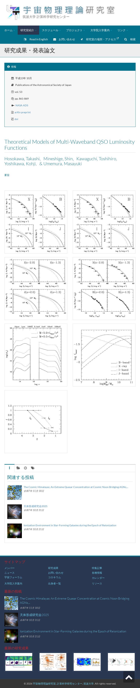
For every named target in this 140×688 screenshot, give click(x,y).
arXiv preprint (23, 112)
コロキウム (54, 577)
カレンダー (98, 577)
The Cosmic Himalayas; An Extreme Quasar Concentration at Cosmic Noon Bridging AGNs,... (76, 487)
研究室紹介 (28, 30)
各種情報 (97, 572)
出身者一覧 (54, 583)
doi (16, 119)
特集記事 (97, 567)
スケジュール (51, 30)
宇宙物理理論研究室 (44, 683)
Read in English (36, 39)
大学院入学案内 (101, 30)
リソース (97, 583)
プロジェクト (75, 30)
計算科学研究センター (69, 683)
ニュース (9, 572)
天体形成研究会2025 (35, 506)
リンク (122, 30)
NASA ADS (21, 105)
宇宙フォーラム (13, 577)
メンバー (9, 567)
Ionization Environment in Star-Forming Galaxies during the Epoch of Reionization (70, 525)
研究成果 (53, 567)
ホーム (9, 30)
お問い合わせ (64, 39)
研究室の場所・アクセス (100, 39)
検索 (130, 39)
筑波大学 (88, 683)
